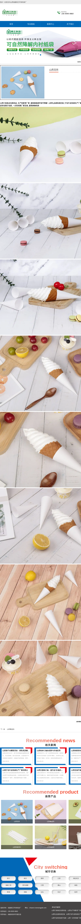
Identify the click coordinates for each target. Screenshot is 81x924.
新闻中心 (50, 24)
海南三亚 (8, 885)
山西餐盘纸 (10, 729)
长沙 (59, 892)
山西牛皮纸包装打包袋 (59, 918)
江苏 (59, 878)
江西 (42, 885)
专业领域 (30, 24)
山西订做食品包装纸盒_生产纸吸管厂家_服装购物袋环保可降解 (23, 103)
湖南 (25, 892)
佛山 (59, 885)
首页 (11, 24)
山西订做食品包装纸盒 (59, 910)
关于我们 (70, 24)
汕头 (42, 892)
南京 (25, 878)
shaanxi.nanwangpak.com (37, 908)
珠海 (8, 892)
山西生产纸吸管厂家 (74, 910)
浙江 (8, 878)
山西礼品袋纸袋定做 (58, 914)
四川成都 (25, 885)
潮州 (42, 878)
